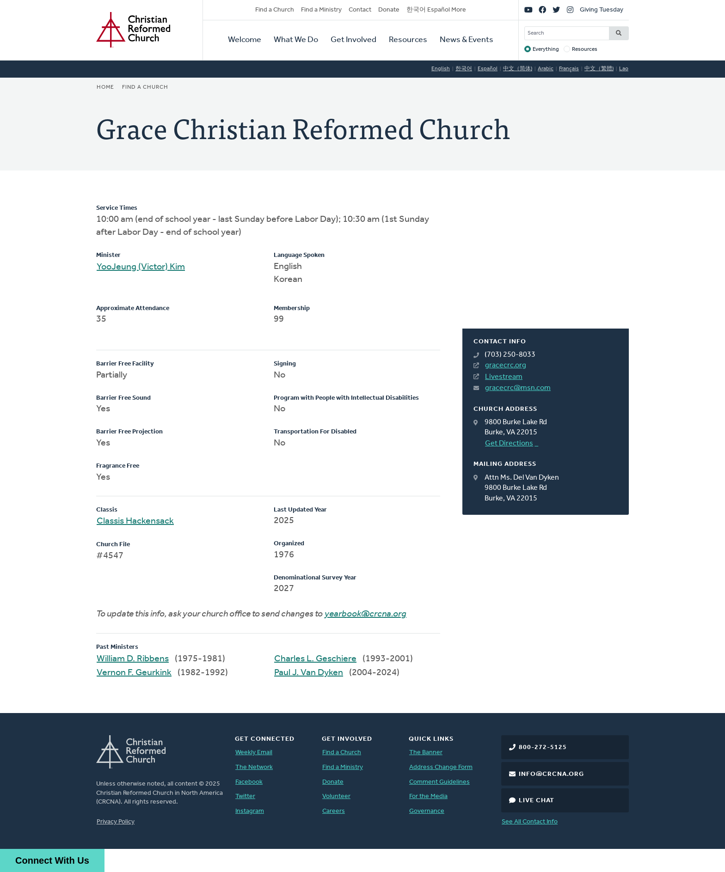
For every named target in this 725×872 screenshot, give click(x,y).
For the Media (428, 796)
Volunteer (336, 796)
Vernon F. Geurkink (134, 672)
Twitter (245, 796)
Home (105, 87)
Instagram (249, 811)
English (440, 69)
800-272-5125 (543, 747)
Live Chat (536, 800)
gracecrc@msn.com (518, 388)
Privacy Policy (116, 821)
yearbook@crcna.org (365, 614)
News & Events (466, 40)
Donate (388, 9)
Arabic (545, 69)
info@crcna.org (551, 774)
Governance (426, 811)
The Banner (425, 752)
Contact (360, 9)
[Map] (545, 266)
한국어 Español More (436, 9)
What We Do (296, 40)
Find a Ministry (321, 9)
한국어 (463, 69)
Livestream (503, 377)
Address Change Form (441, 767)
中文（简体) (517, 69)
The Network (254, 767)
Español (488, 69)
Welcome (244, 40)
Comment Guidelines (439, 782)
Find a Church (274, 9)
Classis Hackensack (135, 521)
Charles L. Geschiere (315, 659)
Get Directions (509, 443)
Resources (408, 40)
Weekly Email (253, 752)
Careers (333, 811)
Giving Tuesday (601, 9)
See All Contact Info (530, 821)
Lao (623, 69)
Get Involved (353, 40)
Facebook (249, 782)
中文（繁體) (599, 69)
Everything (546, 49)
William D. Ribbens (133, 659)
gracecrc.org (505, 365)
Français (569, 69)
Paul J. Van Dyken (308, 672)
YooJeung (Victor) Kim (141, 267)
